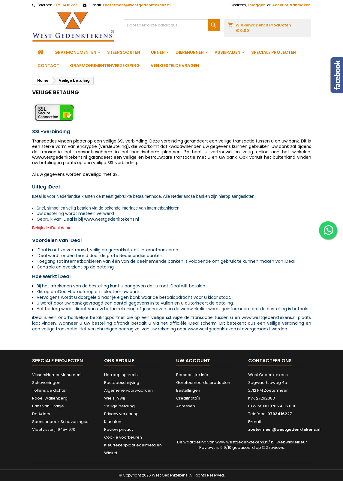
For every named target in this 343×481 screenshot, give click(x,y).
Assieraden (227, 52)
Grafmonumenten (75, 52)
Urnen (158, 52)
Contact (48, 66)
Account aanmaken (291, 5)
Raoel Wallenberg (50, 398)
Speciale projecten (273, 52)
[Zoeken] (172, 25)
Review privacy (119, 429)
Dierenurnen (190, 52)
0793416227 (65, 5)
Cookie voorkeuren (123, 437)
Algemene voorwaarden (128, 390)
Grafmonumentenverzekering (105, 66)
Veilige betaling (119, 406)
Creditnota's (188, 398)
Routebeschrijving (121, 382)
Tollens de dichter (49, 390)
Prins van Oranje (48, 406)
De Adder (41, 414)
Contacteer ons (270, 360)
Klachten (112, 421)
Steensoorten (123, 52)
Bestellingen (188, 390)
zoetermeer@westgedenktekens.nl (137, 5)
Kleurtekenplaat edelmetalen (133, 445)
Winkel (110, 453)
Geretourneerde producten (203, 382)
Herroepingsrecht (121, 375)
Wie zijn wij (114, 398)
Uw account (193, 360)
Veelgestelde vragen (175, 66)
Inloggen (257, 5)
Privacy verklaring (121, 414)
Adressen (185, 406)
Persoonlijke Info (192, 375)
